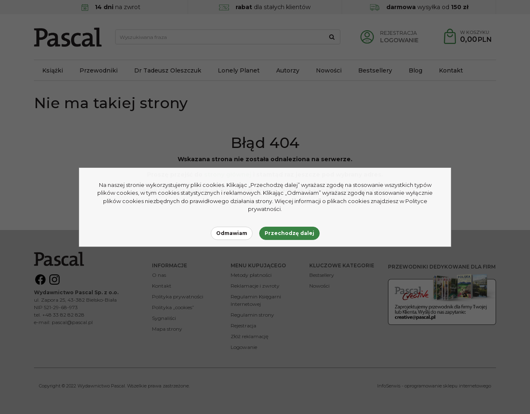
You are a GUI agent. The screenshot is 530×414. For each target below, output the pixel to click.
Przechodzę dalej (289, 233)
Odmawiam (231, 233)
